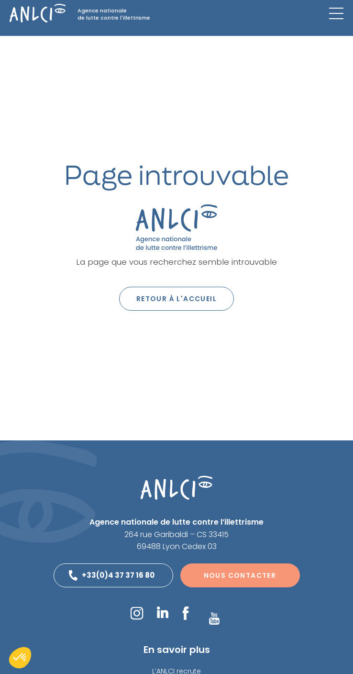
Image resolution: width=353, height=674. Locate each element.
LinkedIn (162, 612)
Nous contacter (240, 575)
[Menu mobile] (336, 13)
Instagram (136, 613)
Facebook (185, 613)
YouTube (214, 618)
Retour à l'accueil (176, 298)
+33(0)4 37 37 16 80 (118, 575)
